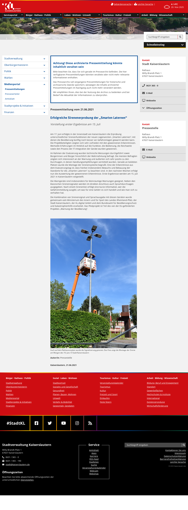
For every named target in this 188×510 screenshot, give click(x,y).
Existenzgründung (156, 402)
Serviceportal (13, 15)
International (153, 398)
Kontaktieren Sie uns (175, 450)
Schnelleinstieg (166, 45)
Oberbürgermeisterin (16, 65)
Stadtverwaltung (13, 58)
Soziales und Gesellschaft (65, 386)
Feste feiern (105, 402)
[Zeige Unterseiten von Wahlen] (44, 78)
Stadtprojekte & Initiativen (18, 105)
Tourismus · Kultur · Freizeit (120, 15)
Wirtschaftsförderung (157, 405)
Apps (94, 453)
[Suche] (180, 37)
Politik (7, 71)
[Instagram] (77, 423)
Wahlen (8, 77)
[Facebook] (36, 423)
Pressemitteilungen (15, 89)
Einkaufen (105, 398)
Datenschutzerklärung (175, 456)
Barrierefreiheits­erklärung (173, 459)
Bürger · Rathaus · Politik (43, 15)
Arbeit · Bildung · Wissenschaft (163, 15)
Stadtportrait (59, 383)
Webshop (94, 473)
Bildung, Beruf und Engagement (162, 383)
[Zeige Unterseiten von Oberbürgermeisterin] (44, 65)
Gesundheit (58, 390)
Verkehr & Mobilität (62, 402)
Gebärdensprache (122, 4)
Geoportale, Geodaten (63, 405)
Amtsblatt (10, 98)
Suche (94, 465)
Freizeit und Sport (109, 394)
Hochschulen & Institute (159, 394)
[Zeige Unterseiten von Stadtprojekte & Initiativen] (44, 106)
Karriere (94, 456)
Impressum (180, 453)
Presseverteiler (12, 94)
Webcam (94, 470)
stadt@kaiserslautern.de (18, 464)
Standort (151, 386)
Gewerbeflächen (155, 390)
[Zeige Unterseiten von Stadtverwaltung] (44, 59)
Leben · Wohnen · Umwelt (82, 15)
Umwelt (56, 398)
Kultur (103, 390)
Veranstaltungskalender (111, 383)
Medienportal (12, 84)
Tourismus (105, 386)
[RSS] (90, 423)
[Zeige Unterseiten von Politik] (44, 71)
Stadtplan (94, 462)
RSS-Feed (94, 459)
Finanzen (9, 112)
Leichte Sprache (145, 4)
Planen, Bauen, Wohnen (64, 394)
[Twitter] (49, 423)
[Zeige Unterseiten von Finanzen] (44, 112)
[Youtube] (63, 423)
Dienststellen (27, 479)
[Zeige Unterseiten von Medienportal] (44, 84)
